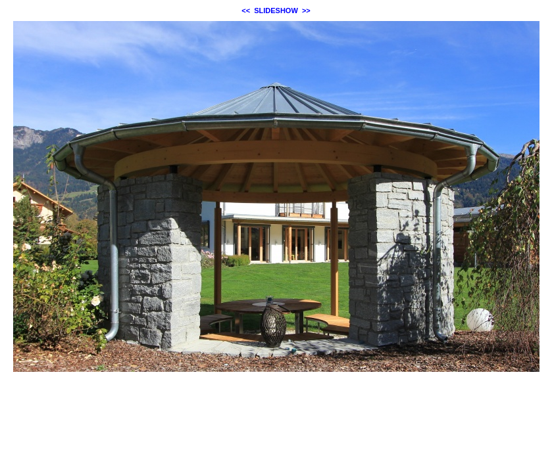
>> (306, 10)
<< (245, 10)
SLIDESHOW (276, 10)
